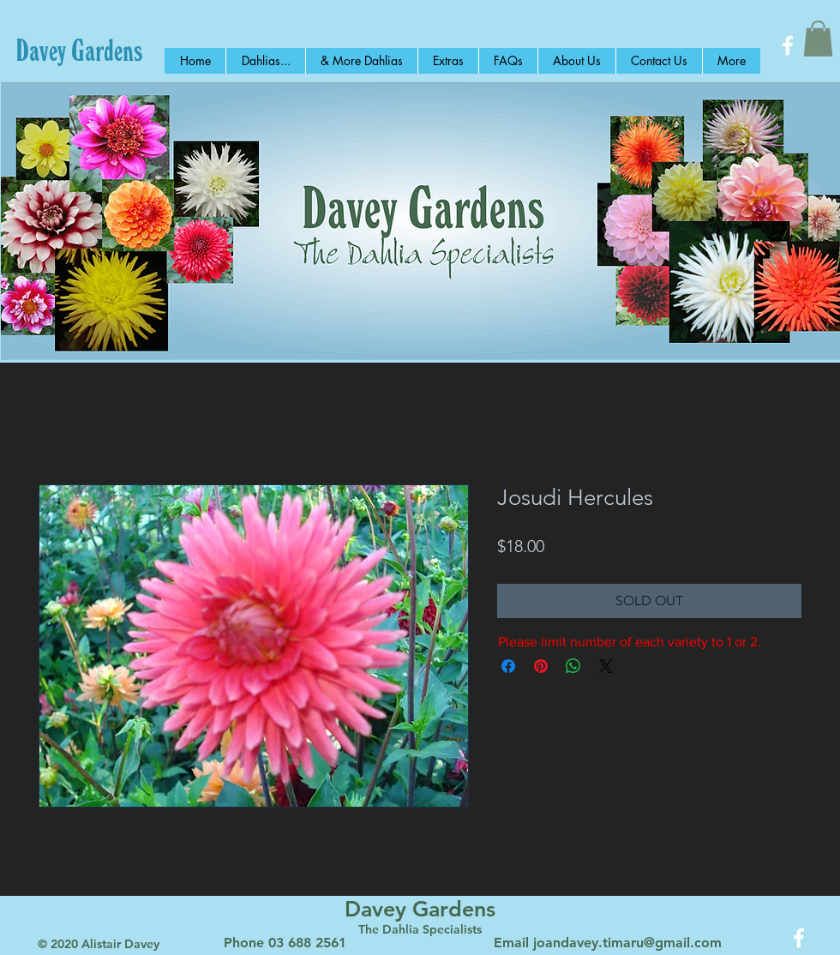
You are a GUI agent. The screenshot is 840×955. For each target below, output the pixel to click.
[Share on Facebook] (508, 666)
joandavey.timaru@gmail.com (627, 942)
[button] (818, 39)
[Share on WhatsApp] (573, 666)
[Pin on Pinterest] (541, 666)
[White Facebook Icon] (788, 45)
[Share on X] (606, 666)
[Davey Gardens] (79, 49)
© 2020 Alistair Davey (98, 944)
